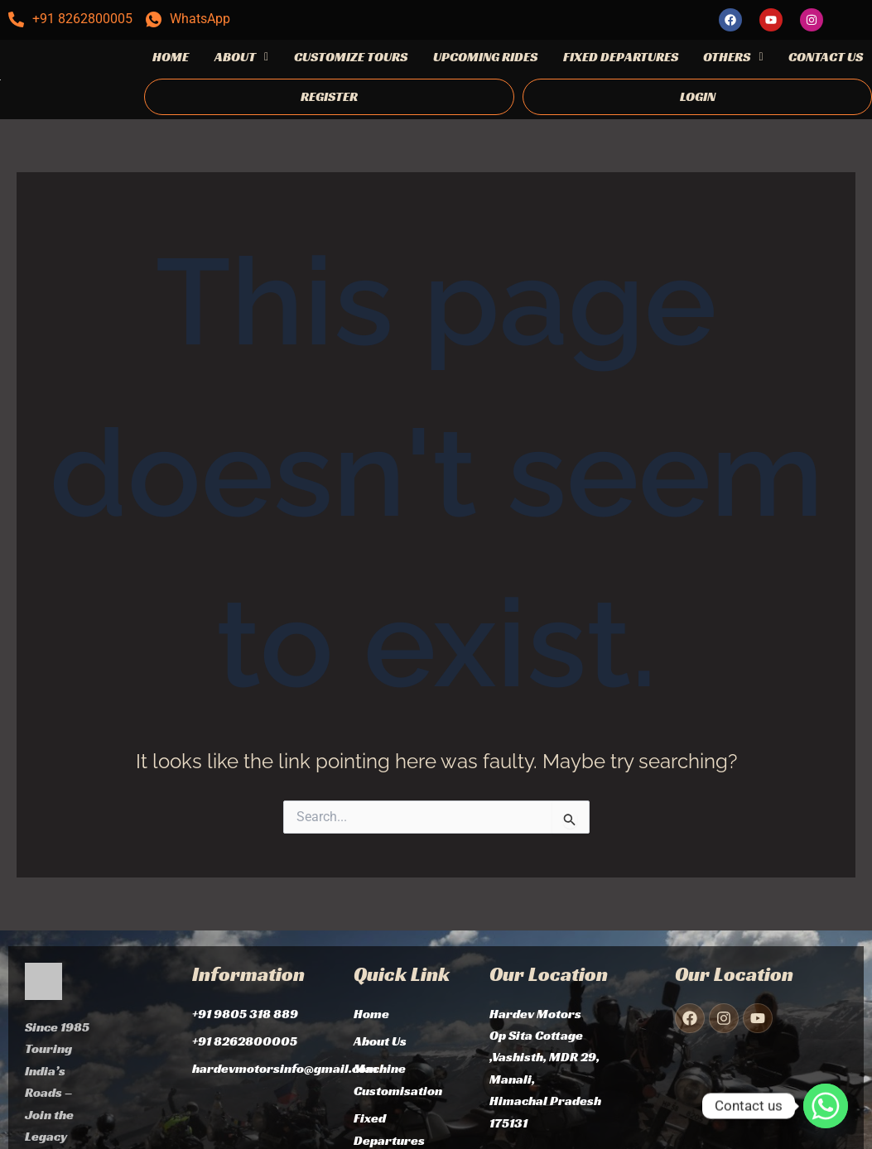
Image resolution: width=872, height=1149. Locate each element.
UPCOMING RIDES (485, 56)
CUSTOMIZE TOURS (350, 56)
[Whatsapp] (825, 1106)
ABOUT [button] (241, 56)
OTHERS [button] (733, 56)
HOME (170, 56)
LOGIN (697, 96)
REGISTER (329, 96)
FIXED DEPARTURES (620, 56)
